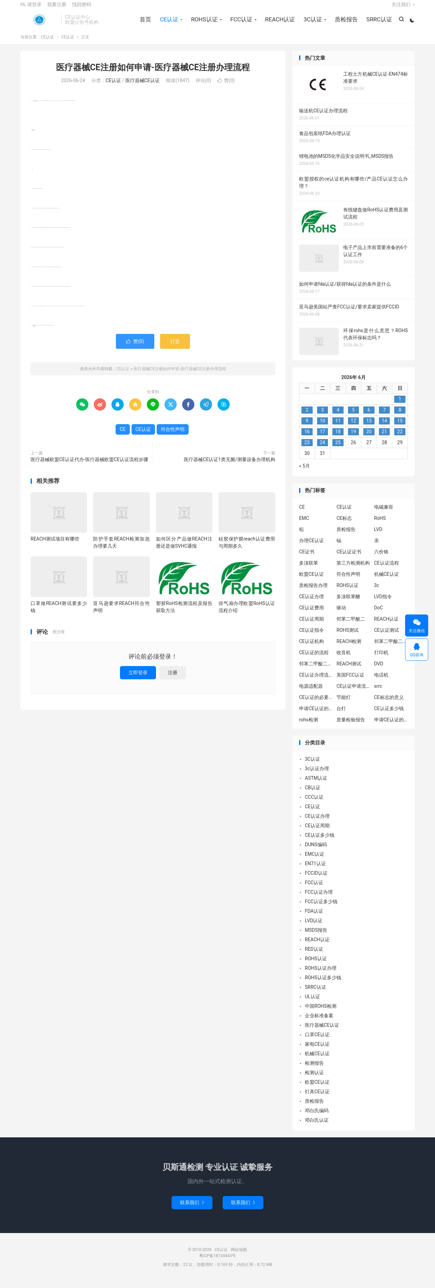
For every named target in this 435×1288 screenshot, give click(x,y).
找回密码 (81, 9)
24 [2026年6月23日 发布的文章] (322, 449)
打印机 (381, 659)
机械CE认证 (386, 581)
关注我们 (401, 9)
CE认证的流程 (314, 659)
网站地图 (239, 1256)
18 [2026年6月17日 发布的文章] (338, 438)
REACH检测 (348, 648)
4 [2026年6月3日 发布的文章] (337, 417)
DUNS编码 (316, 851)
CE (122, 436)
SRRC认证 (378, 23)
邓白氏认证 (317, 1127)
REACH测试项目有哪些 (55, 546)
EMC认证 (314, 861)
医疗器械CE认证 (142, 87)
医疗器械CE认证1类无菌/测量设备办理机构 (229, 466)
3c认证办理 (317, 775)
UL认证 (312, 1003)
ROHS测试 (347, 637)
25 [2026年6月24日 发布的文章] (338, 449)
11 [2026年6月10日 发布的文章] (338, 428)
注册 (172, 679)
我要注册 (56, 9)
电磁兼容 (383, 513)
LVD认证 (314, 927)
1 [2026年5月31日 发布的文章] (400, 406)
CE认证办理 (311, 603)
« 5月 (304, 473)
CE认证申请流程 (353, 693)
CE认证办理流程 (316, 681)
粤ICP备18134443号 (217, 1263)
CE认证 (39, 24)
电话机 (381, 681)
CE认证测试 (386, 637)
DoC (378, 614)
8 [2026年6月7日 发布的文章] (400, 417)
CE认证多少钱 (389, 715)
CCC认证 (314, 804)
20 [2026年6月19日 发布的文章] (369, 438)
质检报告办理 (313, 592)
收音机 (343, 659)
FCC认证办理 (319, 899)
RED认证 (314, 956)
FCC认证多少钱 (321, 908)
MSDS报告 (316, 937)
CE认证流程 (386, 569)
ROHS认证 (203, 23)
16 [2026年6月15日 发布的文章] (307, 438)
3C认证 (311, 23)
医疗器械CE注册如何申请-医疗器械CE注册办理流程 (153, 74)
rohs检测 (308, 726)
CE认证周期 (311, 625)
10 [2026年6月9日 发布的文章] (322, 428)
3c (376, 592)
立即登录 (137, 679)
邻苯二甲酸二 (350, 625)
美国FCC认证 (350, 681)
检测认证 (314, 1079)
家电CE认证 (317, 1051)
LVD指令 (383, 603)
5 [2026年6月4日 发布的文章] (353, 417)
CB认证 (312, 794)
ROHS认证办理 (320, 975)
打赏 (175, 348)
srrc (378, 693)
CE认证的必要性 (316, 704)
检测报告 (314, 1070)
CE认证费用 (311, 614)
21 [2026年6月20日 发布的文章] (384, 438)
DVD (378, 670)
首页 (144, 23)
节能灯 (343, 704)
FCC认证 (240, 23)
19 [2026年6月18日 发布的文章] (353, 438)
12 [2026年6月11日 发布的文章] (353, 428)
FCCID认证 (316, 880)
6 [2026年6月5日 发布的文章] (369, 417)
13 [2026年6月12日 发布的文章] (369, 428)
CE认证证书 (348, 558)
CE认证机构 (311, 648)
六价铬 (381, 558)
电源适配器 (311, 693)
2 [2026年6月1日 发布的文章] (307, 417)
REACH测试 (348, 670)
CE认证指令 (311, 637)
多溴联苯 (308, 569)
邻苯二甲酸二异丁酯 (391, 648)
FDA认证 (314, 918)
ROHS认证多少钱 (323, 984)
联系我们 (192, 1209)
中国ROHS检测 (320, 1013)
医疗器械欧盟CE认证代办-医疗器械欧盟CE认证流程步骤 (89, 466)
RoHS (380, 525)
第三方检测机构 (353, 569)
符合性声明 (34, 332)
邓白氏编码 (317, 1117)
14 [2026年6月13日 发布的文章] (384, 428)
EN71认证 (315, 870)
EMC (304, 525)
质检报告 (345, 23)
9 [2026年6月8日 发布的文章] (307, 428)
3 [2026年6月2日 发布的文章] (322, 417)
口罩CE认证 (317, 1041)
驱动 (341, 614)
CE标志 (344, 525)
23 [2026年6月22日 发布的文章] (307, 449)
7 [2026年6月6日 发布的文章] (384, 417)
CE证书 (306, 558)
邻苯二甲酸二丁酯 (316, 670)
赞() (226, 87)
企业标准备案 (319, 1022)
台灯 (341, 715)
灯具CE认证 (317, 1098)
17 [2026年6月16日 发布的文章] (322, 438)
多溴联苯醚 (348, 603)
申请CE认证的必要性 (316, 715)
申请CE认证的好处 (391, 726)
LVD (378, 536)
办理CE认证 (311, 547)
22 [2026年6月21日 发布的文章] (400, 438)
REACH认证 (279, 23)
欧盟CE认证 (311, 581)
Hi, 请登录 (30, 9)
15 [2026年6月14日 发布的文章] (400, 428)
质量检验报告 (350, 726)
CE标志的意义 (389, 704)
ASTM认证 (316, 785)
